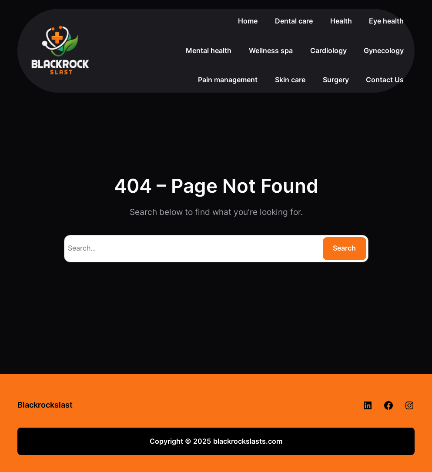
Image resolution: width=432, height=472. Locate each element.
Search (344, 248)
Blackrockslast (45, 404)
